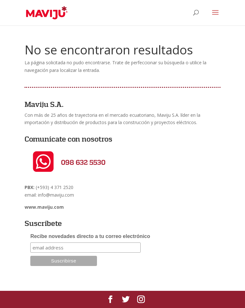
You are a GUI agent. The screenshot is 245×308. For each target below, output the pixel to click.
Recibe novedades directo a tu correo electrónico (90, 236)
